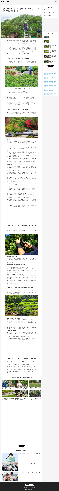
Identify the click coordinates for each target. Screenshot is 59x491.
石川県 (55, 81)
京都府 (48, 85)
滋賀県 (45, 85)
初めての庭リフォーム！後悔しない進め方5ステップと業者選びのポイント (17, 4)
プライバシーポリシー (27, 487)
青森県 (48, 73)
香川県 (48, 90)
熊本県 (52, 93)
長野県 (48, 81)
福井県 (45, 82)
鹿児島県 (48, 94)
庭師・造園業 (4, 4)
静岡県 (50, 82)
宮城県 (52, 73)
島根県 (48, 89)
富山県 (52, 81)
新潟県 (50, 81)
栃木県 (48, 77)
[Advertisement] (21, 215)
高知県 (52, 90)
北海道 (45, 73)
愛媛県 (50, 90)
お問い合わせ (33, 487)
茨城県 (45, 77)
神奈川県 (48, 78)
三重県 (55, 82)
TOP (1, 4)
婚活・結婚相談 (49, 9)
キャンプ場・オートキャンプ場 (51, 12)
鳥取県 (45, 89)
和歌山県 (45, 86)
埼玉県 (52, 77)
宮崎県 (45, 94)
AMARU (5, 1)
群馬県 (50, 77)
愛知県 (52, 82)
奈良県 (55, 85)
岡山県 (50, 89)
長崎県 (50, 93)
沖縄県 (51, 94)
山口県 (55, 89)
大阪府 (50, 85)
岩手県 (50, 73)
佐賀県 (48, 93)
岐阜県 (48, 82)
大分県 (55, 93)
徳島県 (45, 90)
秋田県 (55, 73)
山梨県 (45, 81)
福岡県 (45, 93)
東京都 (45, 78)
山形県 (45, 74)
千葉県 (55, 77)
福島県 (48, 74)
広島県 (52, 89)
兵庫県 (52, 85)
